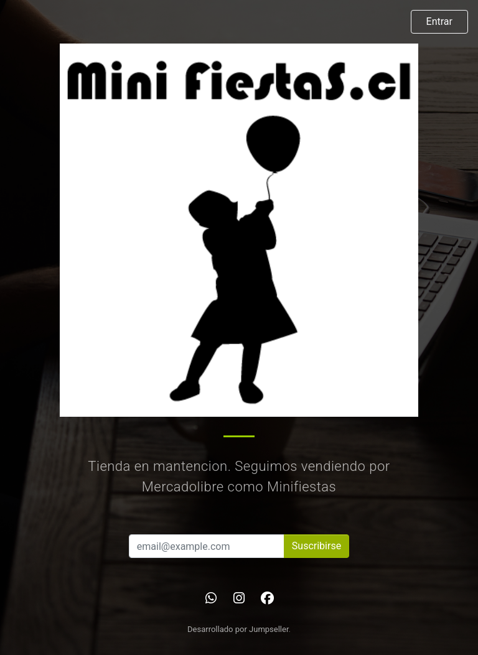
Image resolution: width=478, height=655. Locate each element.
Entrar (439, 21)
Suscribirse (316, 546)
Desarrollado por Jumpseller (238, 629)
